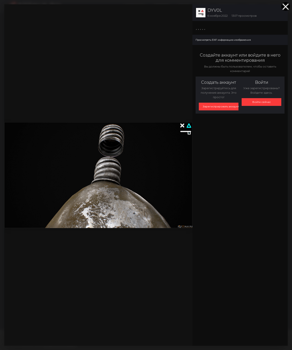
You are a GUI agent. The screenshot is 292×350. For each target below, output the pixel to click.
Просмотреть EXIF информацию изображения (223, 39)
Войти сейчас (261, 102)
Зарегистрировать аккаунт (220, 106)
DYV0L (214, 10)
